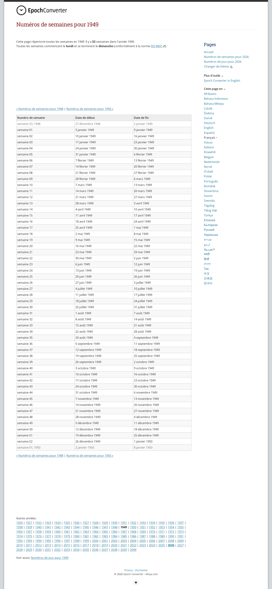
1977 (48, 536)
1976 (38, 536)
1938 (19, 527)
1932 (133, 523)
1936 (171, 523)
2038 (114, 550)
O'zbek (208, 171)
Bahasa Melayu (214, 104)
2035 (86, 550)
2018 (95, 545)
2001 (105, 541)
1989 (161, 536)
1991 (180, 536)
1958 (38, 532)
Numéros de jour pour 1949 (49, 558)
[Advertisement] (103, 79)
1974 (19, 536)
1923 (48, 523)
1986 (133, 536)
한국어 (208, 283)
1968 (133, 532)
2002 (114, 541)
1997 (67, 541)
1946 (95, 527)
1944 (76, 527)
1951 (142, 527)
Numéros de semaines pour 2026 (226, 57)
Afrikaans (210, 94)
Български (210, 225)
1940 (38, 527)
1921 (29, 523)
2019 (105, 545)
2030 (38, 550)
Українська (211, 235)
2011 (29, 545)
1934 (152, 523)
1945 (86, 527)
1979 (67, 536)
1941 (48, 527)
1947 (105, 527)
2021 (123, 545)
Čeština (209, 113)
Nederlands (212, 162)
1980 (76, 536)
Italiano (209, 147)
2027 (180, 545)
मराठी (207, 254)
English (209, 128)
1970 (152, 532)
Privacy (128, 570)
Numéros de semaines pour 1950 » (89, 109)
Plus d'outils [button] (214, 76)
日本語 (208, 278)
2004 (133, 541)
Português (211, 181)
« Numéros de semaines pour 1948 (39, 109)
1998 (76, 541)
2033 (67, 550)
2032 (57, 550)
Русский (209, 230)
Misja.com (152, 574)
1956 (19, 532)
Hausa (208, 142)
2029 (29, 550)
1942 (57, 527)
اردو (207, 244)
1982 (95, 536)
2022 (133, 545)
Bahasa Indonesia (216, 99)
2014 (57, 545)
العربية (209, 249)
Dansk (208, 118)
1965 (105, 532)
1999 (86, 541)
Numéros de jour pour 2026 (222, 62)
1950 (133, 527)
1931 (123, 523)
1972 (171, 532)
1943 (67, 527)
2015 (67, 545)
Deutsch (209, 123)
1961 (67, 532)
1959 (48, 532)
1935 (161, 523)
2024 (152, 545)
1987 (142, 536)
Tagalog (209, 205)
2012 (38, 545)
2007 (161, 541)
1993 (29, 541)
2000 (95, 541)
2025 (161, 545)
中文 (207, 273)
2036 (95, 550)
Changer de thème (218, 67)
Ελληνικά (209, 220)
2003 (123, 541)
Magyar (209, 157)
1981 (86, 536)
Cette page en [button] (215, 89)
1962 (76, 532)
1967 (123, 532)
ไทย (206, 269)
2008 (171, 541)
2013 (48, 545)
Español (209, 133)
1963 (86, 532)
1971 (161, 532)
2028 (19, 550)
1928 (95, 523)
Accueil (208, 52)
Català (208, 108)
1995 (48, 541)
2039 (123, 550)
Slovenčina (211, 191)
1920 (19, 523)
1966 (114, 532)
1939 (29, 527)
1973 (180, 532)
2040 (133, 550)
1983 (105, 536)
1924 (57, 523)
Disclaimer (141, 570)
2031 (48, 550)
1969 (142, 532)
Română (209, 186)
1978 (57, 536)
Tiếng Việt (210, 210)
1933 (142, 523)
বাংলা (207, 264)
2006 (152, 541)
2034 (76, 550)
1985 (123, 536)
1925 (67, 523)
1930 (114, 523)
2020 (114, 545)
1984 (114, 536)
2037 (105, 550)
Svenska (209, 201)
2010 (19, 545)
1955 (180, 527)
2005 (142, 541)
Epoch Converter (133, 574)
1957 (29, 532)
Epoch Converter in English (222, 81)
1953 (161, 527)
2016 (76, 545)
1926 (76, 523)
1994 (38, 541)
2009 (180, 541)
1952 (152, 527)
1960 (57, 532)
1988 (152, 536)
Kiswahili (210, 152)
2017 (86, 545)
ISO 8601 (156, 46)
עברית (208, 240)
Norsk (208, 167)
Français (209, 138)
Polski (208, 176)
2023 (142, 545)
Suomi (208, 196)
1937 (180, 523)
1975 (29, 536)
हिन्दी (206, 259)
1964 (95, 532)
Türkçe (208, 215)
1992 (19, 541)
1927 (86, 523)
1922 (38, 523)
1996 (57, 541)
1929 (105, 523)
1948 (114, 527)
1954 (171, 527)
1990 (171, 536)
